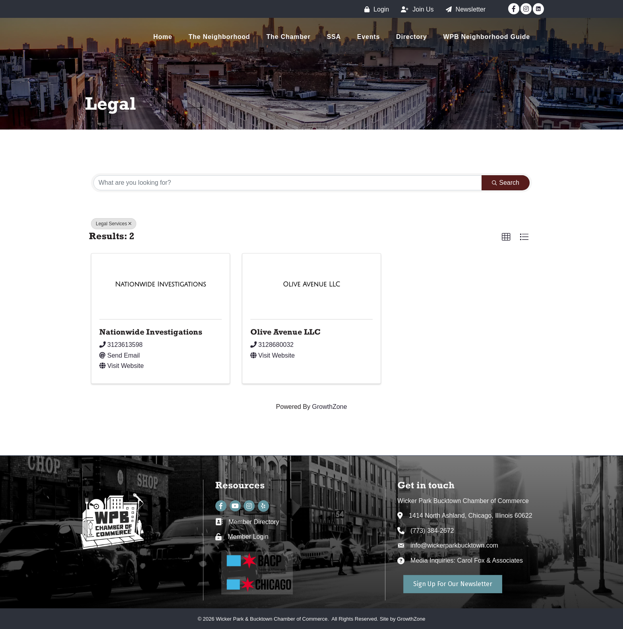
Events (368, 36)
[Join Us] (415, 9)
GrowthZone (329, 406)
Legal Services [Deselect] (114, 223)
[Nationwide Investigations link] (160, 284)
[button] (506, 237)
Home (162, 36)
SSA (334, 36)
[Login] (374, 9)
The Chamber (288, 36)
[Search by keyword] (287, 182)
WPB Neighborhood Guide (486, 36)
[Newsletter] (464, 9)
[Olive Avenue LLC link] (311, 284)
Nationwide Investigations (150, 332)
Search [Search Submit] (505, 182)
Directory (411, 36)
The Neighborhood (219, 36)
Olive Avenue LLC (285, 332)
